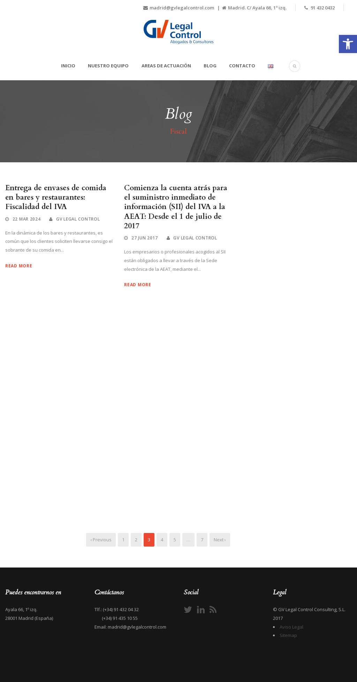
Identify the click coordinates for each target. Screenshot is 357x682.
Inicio (68, 65)
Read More (18, 266)
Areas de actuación (166, 65)
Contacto (242, 65)
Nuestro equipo (108, 65)
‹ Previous (101, 539)
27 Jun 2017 (144, 238)
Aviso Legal (291, 627)
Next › (220, 539)
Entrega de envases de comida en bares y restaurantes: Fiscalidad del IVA (55, 197)
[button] (348, 44)
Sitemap (288, 635)
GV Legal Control (78, 219)
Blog (210, 65)
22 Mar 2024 (27, 219)
